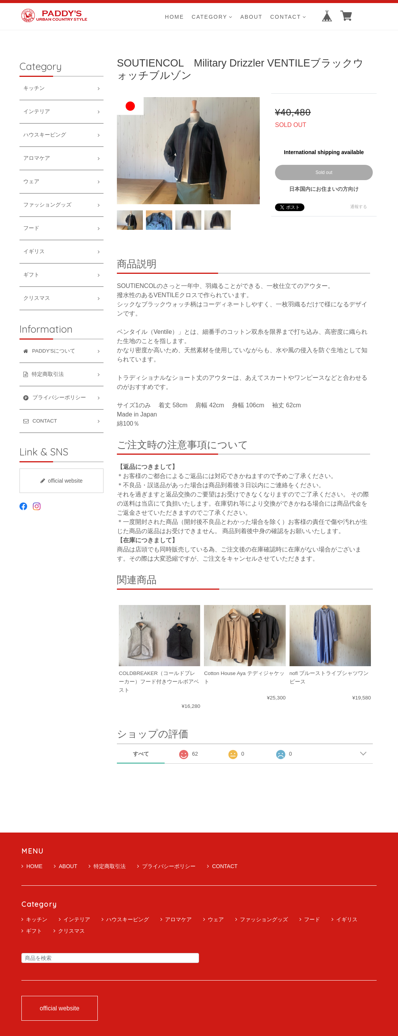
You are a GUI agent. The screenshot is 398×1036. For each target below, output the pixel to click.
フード (31, 228)
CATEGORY (212, 17)
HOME (174, 17)
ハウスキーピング (44, 135)
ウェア (31, 181)
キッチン (34, 88)
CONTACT (288, 17)
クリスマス (36, 298)
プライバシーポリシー (166, 866)
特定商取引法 (107, 866)
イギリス (34, 251)
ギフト (31, 275)
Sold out (323, 172)
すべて (141, 754)
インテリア (36, 111)
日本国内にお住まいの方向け (324, 189)
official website (61, 481)
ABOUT (251, 17)
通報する (358, 206)
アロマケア (36, 158)
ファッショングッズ (47, 205)
